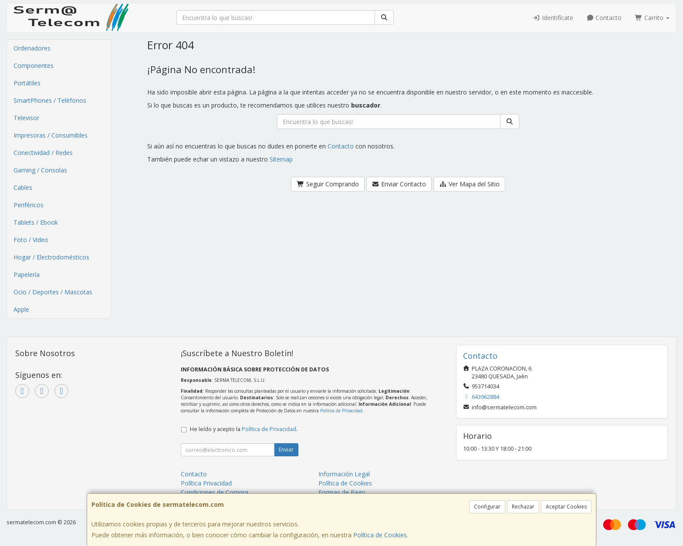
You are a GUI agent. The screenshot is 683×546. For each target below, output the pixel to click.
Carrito (652, 17)
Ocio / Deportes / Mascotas (53, 292)
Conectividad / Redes (43, 152)
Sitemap (281, 159)
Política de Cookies (380, 535)
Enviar (286, 449)
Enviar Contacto (399, 184)
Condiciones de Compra (214, 492)
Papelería (27, 274)
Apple (21, 309)
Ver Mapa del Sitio (469, 184)
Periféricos (29, 205)
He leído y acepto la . (244, 429)
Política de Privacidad (341, 411)
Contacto (604, 17)
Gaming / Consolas (40, 170)
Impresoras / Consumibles (51, 135)
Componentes (34, 65)
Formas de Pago (341, 492)
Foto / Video (31, 240)
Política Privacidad (206, 483)
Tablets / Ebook (36, 222)
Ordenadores (32, 48)
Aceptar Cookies (566, 506)
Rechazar (523, 506)
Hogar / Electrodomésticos (51, 257)
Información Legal (344, 474)
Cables (23, 187)
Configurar (487, 506)
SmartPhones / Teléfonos (50, 100)
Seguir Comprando (328, 184)
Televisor (26, 118)
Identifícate (552, 17)
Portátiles (27, 83)
